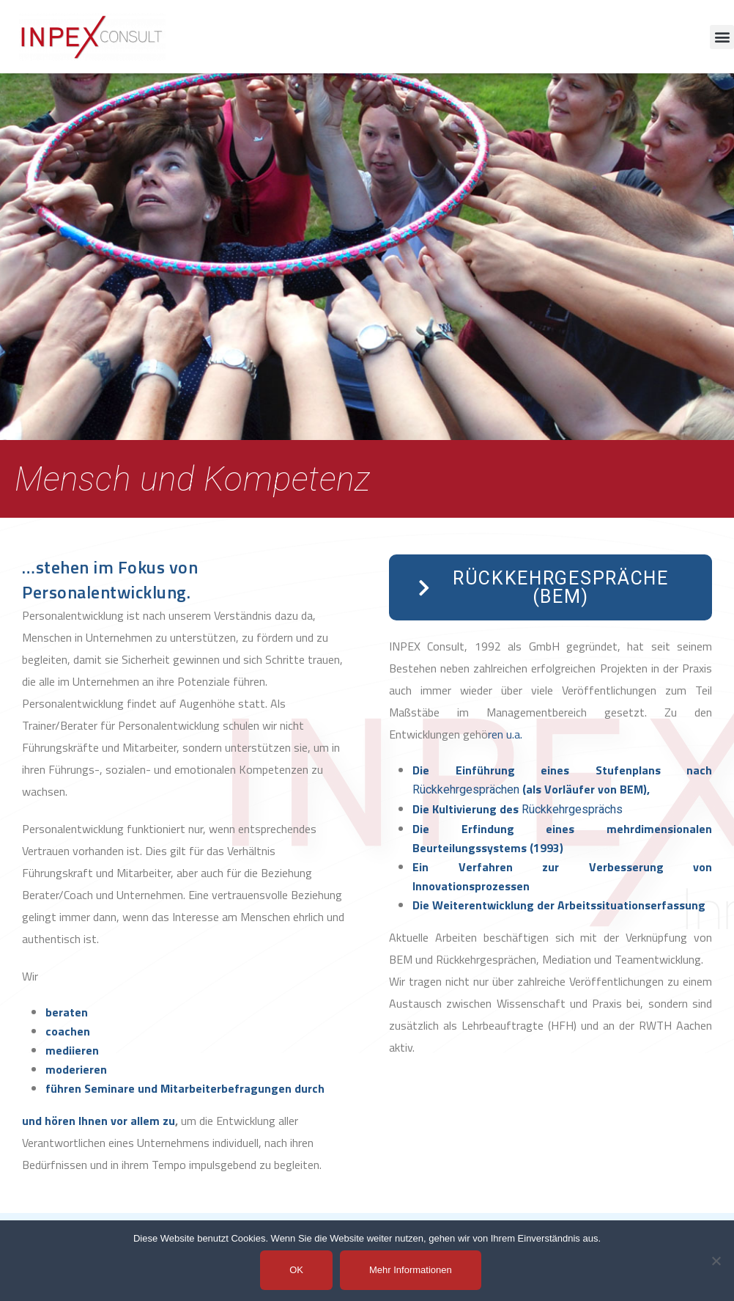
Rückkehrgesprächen (465, 789)
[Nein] (715, 1260)
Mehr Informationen (410, 1269)
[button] (722, 37)
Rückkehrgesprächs (572, 809)
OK (296, 1269)
